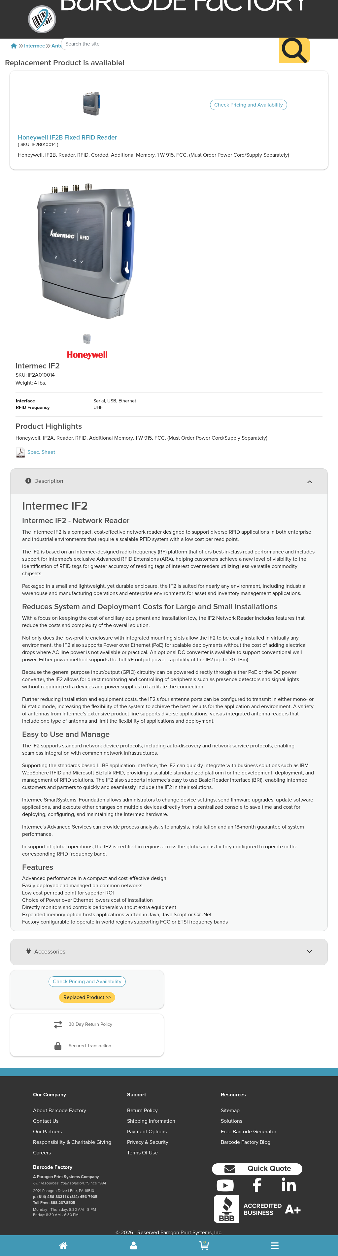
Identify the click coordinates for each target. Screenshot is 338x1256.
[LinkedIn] (289, 1179)
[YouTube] (225, 1179)
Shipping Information (151, 1114)
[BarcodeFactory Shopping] (204, 1245)
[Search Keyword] (170, 33)
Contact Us (45, 1114)
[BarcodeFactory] (42, 19)
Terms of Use (142, 1146)
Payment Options (147, 1125)
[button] (257, 1162)
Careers (42, 1146)
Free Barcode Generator (248, 1125)
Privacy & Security (147, 1135)
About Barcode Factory (59, 1104)
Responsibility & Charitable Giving (72, 1135)
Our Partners (47, 1125)
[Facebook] (257, 1178)
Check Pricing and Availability (248, 105)
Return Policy (142, 1104)
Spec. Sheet (35, 445)
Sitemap (230, 1104)
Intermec (34, 45)
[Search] (294, 39)
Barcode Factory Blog (245, 1135)
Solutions (231, 1114)
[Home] (13, 45)
